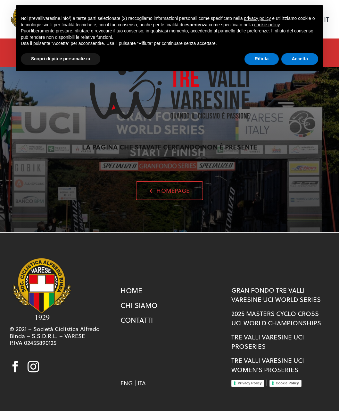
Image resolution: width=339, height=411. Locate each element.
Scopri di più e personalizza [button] (60, 58)
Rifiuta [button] (262, 58)
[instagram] (33, 366)
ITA (142, 383)
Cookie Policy (287, 383)
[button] (169, 190)
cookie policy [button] (266, 24)
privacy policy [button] (257, 18)
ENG (126, 383)
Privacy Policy (250, 383)
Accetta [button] (300, 58)
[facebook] (15, 366)
